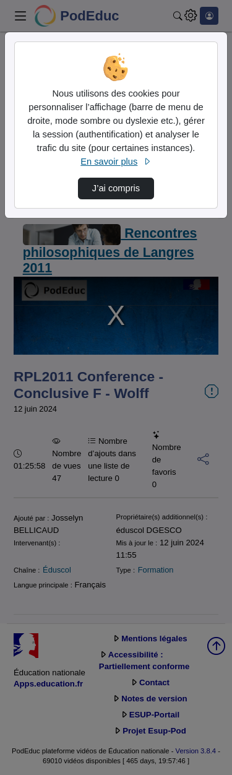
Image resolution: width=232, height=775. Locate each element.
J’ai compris (116, 188)
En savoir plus (115, 161)
